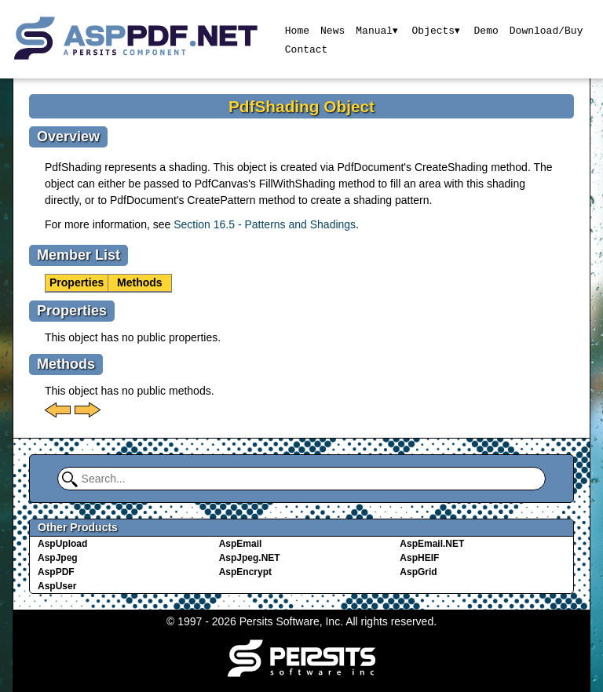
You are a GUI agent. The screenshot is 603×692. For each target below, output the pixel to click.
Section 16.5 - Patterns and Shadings (265, 224)
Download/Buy (547, 30)
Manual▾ (377, 30)
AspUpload (62, 543)
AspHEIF (419, 557)
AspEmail (240, 543)
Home (296, 30)
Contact (305, 49)
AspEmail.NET (432, 543)
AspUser (57, 586)
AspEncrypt (245, 571)
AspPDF (56, 571)
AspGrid (418, 571)
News (332, 30)
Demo (486, 30)
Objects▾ (436, 30)
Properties (76, 282)
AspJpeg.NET (249, 557)
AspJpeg (58, 557)
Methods (140, 282)
